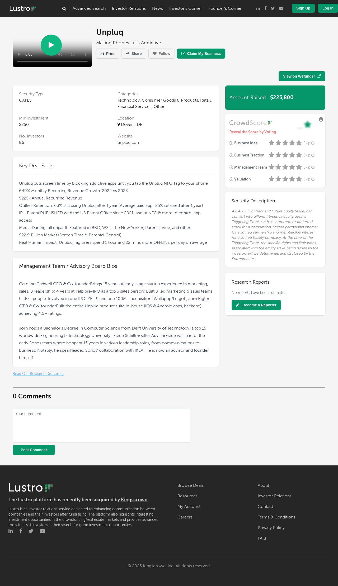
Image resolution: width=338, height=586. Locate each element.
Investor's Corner (185, 8)
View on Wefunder (302, 76)
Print (108, 53)
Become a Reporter (256, 305)
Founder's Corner (225, 8)
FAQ (262, 538)
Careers (185, 517)
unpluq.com (129, 142)
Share (134, 53)
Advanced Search (89, 8)
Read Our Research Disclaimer (38, 374)
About (263, 485)
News (157, 8)
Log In (328, 8)
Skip (309, 143)
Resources (187, 496)
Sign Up (303, 8)
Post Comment (34, 450)
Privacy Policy (271, 527)
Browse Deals (190, 485)
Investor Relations (129, 8)
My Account (188, 506)
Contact (265, 506)
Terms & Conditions (276, 517)
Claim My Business (201, 53)
